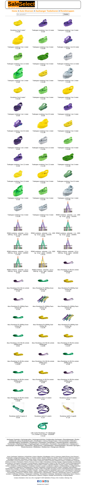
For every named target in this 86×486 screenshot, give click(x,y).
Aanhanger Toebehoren (47, 11)
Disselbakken (25, 442)
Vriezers (77, 474)
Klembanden (11, 444)
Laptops (56, 466)
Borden (30, 459)
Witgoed (45, 475)
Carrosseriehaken (64, 441)
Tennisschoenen (59, 471)
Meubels (36, 467)
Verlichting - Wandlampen (55, 474)
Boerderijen (24, 459)
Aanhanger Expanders (14, 439)
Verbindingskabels (60, 445)
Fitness (26, 462)
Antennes (58, 456)
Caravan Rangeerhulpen (50, 441)
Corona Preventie (19, 460)
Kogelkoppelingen (34, 444)
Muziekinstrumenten (51, 467)
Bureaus (54, 459)
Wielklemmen (46, 447)
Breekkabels (38, 441)
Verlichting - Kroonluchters (40, 474)
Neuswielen (53, 444)
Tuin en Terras (69, 471)
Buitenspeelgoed (46, 459)
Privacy (53, 478)
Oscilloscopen (9, 468)
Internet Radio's (38, 464)
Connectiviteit (9, 460)
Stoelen (8, 471)
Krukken (38, 466)
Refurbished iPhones (68, 468)
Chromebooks (67, 459)
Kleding (71, 464)
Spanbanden (29, 445)
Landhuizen (50, 466)
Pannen (37, 468)
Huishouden (30, 464)
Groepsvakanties (32, 463)
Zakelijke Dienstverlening (55, 475)
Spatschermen (38, 445)
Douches (52, 460)
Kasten (66, 464)
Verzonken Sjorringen (73, 445)
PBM (41, 468)
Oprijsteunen (74, 444)
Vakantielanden (47, 472)
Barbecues (50, 458)
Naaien (60, 467)
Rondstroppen (67, 11)
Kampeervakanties (53, 464)
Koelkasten (14, 466)
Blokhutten (17, 459)
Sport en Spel (61, 470)
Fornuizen (31, 462)
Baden (39, 458)
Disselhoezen (34, 442)
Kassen (61, 464)
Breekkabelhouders (28, 441)
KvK (57, 478)
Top (71, 478)
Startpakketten (69, 470)
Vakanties (55, 472)
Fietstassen (20, 462)
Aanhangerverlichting (38, 439)
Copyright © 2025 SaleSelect (42, 478)
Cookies (61, 478)
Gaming (54, 462)
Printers (59, 468)
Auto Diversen (26, 11)
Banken (44, 458)
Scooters (23, 470)
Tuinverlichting (11, 472)
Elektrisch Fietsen (60, 460)
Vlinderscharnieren (27, 447)
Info (33, 478)
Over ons (28, 478)
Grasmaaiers (24, 463)
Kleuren (76, 464)
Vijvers (72, 474)
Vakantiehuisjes (38, 472)
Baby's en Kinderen (31, 458)
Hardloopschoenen (44, 463)
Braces (39, 459)
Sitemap (67, 478)
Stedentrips (77, 470)
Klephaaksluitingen (22, 444)
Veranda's (8, 474)
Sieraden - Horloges (38, 470)
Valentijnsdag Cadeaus (65, 472)
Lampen (43, 466)
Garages (59, 462)
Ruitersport (78, 468)
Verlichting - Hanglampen (25, 474)
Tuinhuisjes (77, 471)
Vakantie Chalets (28, 472)
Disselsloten (43, 442)
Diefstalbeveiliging (14, 442)
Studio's (31, 471)
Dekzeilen (73, 441)
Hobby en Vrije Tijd (55, 463)
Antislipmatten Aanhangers (54, 439)
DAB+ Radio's (33, 460)
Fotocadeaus (47, 462)
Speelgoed (53, 470)
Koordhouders (44, 444)
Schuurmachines (15, 470)
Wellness (39, 475)
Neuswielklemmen (63, 444)
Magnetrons (20, 467)
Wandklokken (16, 475)
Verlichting (15, 474)
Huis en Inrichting (21, 464)
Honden (63, 463)
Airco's (53, 456)
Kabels (45, 464)
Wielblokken (37, 447)
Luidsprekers (12, 467)
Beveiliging (11, 459)
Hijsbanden (73, 442)
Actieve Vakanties (37, 456)
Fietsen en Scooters (10, 462)
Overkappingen (30, 468)
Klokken (8, 466)
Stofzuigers (15, 471)
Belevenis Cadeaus (74, 458)
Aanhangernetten (26, 439)
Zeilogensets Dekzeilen (58, 447)
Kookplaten (32, 466)
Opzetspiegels (10, 445)
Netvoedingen (73, 467)
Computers (75, 459)
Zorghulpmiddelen (68, 475)
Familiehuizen (69, 460)
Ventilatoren (75, 472)
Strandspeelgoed (23, 471)
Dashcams (41, 460)
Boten (34, 459)
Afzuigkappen (46, 456)
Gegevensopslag (67, 462)
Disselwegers (51, 442)
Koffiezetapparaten (23, 466)
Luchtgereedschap (75, 466)
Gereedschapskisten (62, 442)
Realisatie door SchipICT (43, 484)
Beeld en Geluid (63, 458)
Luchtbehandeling (64, 466)
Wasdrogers (24, 475)
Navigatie (65, 467)
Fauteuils (76, 460)
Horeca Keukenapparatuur (73, 463)
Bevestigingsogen (68, 439)
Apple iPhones (66, 456)
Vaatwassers (19, 472)
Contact (16, 478)
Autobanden (9, 458)
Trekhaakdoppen (48, 445)
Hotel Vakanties (11, 464)
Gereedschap (76, 462)
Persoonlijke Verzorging (50, 468)
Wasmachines (32, 475)
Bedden (56, 458)
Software (47, 470)
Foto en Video (39, 462)
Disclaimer (22, 478)
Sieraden (29, 470)
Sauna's (8, 470)
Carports (60, 459)
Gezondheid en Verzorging (12, 463)
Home (14, 11)
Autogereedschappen (19, 458)
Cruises (27, 460)
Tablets (36, 471)
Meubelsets (42, 467)
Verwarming (66, 474)
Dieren (47, 460)
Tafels (40, 471)
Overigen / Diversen (19, 468)
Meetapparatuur (28, 467)
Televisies (51, 471)
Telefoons (45, 471)
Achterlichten (28, 456)
